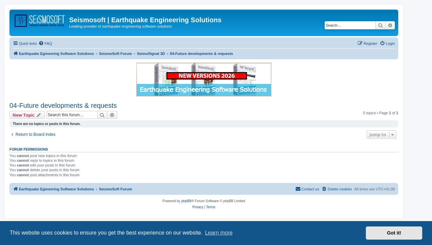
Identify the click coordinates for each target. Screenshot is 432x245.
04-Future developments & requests (63, 105)
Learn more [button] (219, 233)
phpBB (186, 201)
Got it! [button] (394, 233)
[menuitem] (45, 43)
